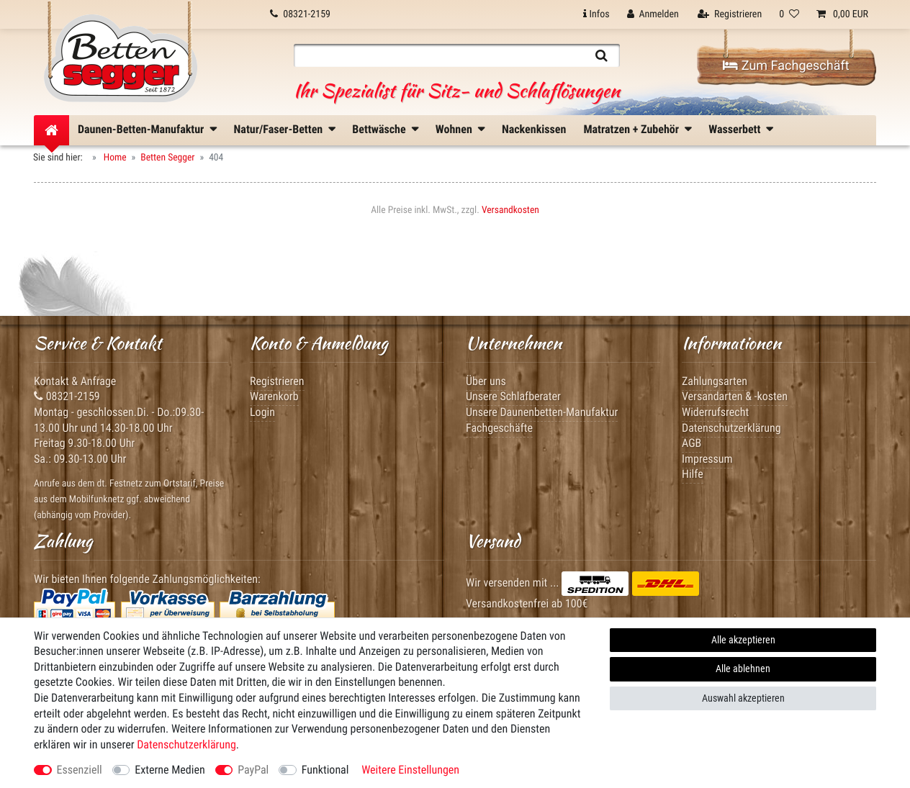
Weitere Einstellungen (410, 769)
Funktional (325, 769)
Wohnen (454, 129)
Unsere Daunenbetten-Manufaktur (542, 412)
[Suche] (601, 55)
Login (262, 412)
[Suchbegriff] (438, 55)
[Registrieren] (729, 14)
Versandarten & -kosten (735, 396)
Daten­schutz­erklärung (186, 744)
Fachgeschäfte (499, 428)
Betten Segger (167, 157)
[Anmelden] (653, 14)
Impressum (707, 459)
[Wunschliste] (789, 14)
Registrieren (277, 381)
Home (114, 157)
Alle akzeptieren (743, 640)
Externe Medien (169, 769)
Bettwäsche (378, 129)
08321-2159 (67, 396)
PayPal (253, 769)
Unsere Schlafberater (513, 396)
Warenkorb (274, 396)
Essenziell (79, 769)
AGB (691, 443)
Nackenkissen (534, 129)
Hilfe (692, 474)
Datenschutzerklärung (731, 428)
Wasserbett (734, 129)
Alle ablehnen (743, 668)
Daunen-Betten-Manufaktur (141, 129)
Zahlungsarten (714, 381)
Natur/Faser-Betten (278, 129)
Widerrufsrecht (715, 412)
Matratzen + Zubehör (631, 129)
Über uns (486, 381)
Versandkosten (510, 210)
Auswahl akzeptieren (743, 698)
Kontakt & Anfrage (75, 381)
